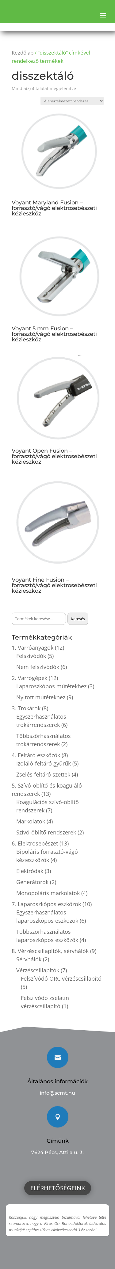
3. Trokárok (26, 708)
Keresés (78, 618)
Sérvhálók (28, 959)
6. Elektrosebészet (35, 843)
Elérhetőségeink (57, 1188)
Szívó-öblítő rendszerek (46, 832)
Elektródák (29, 871)
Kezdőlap (22, 52)
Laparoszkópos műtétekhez (51, 686)
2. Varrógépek (29, 678)
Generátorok (32, 882)
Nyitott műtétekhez (40, 697)
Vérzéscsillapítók (37, 970)
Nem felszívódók (37, 667)
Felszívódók (31, 655)
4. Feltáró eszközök (36, 755)
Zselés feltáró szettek (43, 774)
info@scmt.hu (57, 1093)
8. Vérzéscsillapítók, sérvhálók (50, 951)
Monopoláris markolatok (48, 893)
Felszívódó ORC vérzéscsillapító (61, 978)
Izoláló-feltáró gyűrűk (43, 763)
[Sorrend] (72, 101)
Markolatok (30, 821)
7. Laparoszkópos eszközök (46, 904)
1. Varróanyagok (32, 647)
